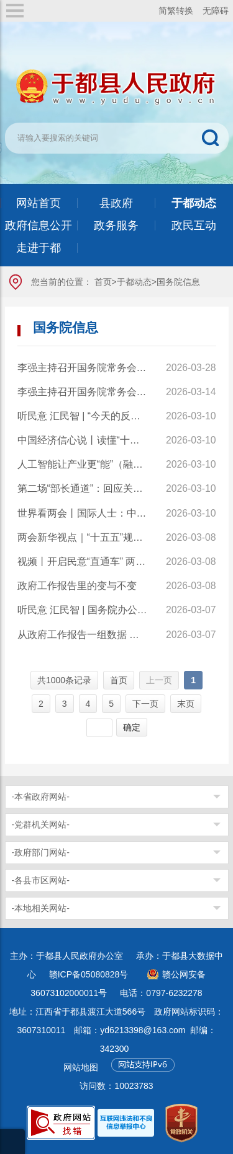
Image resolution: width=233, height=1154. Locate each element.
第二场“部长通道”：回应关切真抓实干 (82, 488)
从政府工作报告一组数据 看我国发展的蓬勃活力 (82, 634)
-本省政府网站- (41, 797)
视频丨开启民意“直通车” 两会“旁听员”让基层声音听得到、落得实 (82, 561)
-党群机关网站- (41, 824)
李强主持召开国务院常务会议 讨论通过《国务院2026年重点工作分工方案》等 (82, 392)
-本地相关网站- (41, 908)
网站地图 (80, 1067)
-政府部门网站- (41, 852)
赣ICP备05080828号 (89, 974)
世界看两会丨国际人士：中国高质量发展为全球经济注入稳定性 (82, 513)
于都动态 (134, 282)
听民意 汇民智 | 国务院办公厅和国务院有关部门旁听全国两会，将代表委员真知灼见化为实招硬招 (82, 610)
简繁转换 (175, 10)
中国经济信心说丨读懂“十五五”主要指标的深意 (82, 440)
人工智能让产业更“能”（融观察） (82, 464)
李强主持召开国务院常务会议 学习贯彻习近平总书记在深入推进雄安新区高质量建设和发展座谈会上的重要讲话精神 (82, 367)
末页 (185, 704)
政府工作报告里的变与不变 (77, 585)
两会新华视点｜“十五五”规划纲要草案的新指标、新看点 (82, 537)
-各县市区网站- (41, 880)
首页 (103, 282)
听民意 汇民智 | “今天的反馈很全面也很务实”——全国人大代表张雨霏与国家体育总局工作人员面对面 (82, 416)
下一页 (145, 704)
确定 (131, 727)
